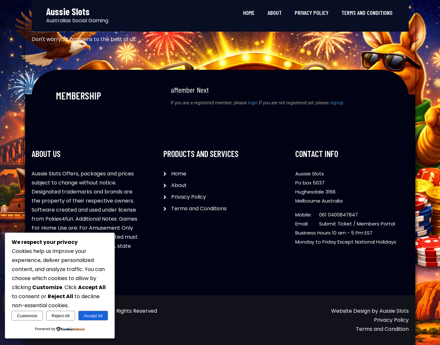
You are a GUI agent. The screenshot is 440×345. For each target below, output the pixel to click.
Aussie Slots (394, 311)
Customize (27, 315)
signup (336, 102)
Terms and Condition (382, 329)
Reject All (61, 315)
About (275, 12)
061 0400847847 (338, 214)
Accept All (93, 315)
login (253, 102)
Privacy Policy (311, 12)
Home (249, 12)
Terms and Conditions (367, 12)
